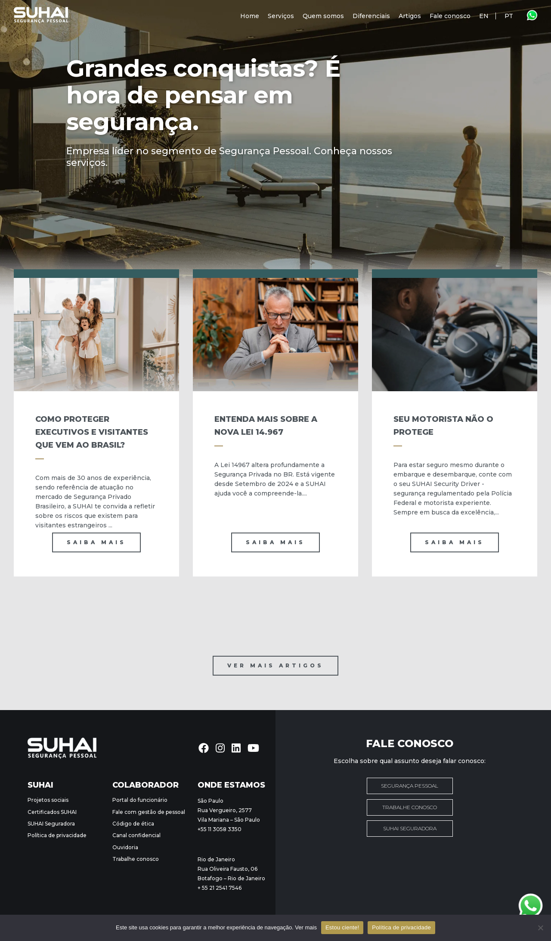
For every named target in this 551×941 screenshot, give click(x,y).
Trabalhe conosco (135, 859)
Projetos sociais (48, 800)
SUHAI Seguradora (51, 823)
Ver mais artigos (275, 665)
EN (484, 16)
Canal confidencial (136, 835)
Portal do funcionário (139, 800)
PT (509, 16)
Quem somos (323, 16)
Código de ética (133, 823)
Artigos (410, 16)
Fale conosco (450, 16)
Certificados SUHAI (52, 812)
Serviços (281, 16)
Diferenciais (371, 16)
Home (249, 16)
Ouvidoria (125, 847)
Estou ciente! (342, 927)
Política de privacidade (57, 835)
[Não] (540, 927)
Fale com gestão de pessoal (148, 812)
